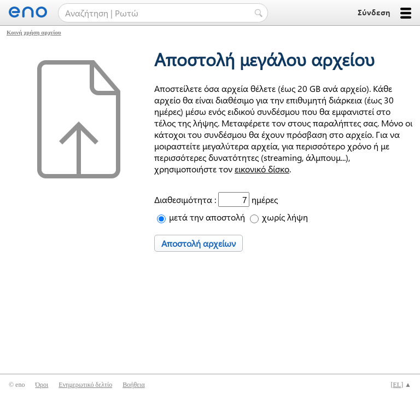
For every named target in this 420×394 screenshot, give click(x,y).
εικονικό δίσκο (262, 169)
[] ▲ (400, 385)
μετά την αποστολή (207, 217)
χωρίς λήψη (285, 217)
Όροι (41, 385)
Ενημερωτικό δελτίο (85, 385)
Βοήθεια (133, 385)
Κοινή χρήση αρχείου (34, 32)
